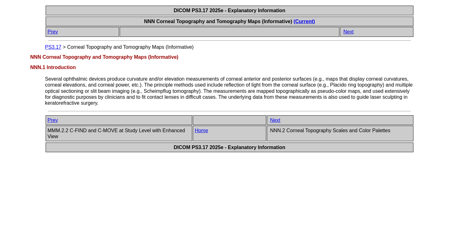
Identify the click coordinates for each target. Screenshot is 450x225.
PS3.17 (53, 47)
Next (348, 31)
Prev (53, 31)
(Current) (304, 21)
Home (201, 130)
